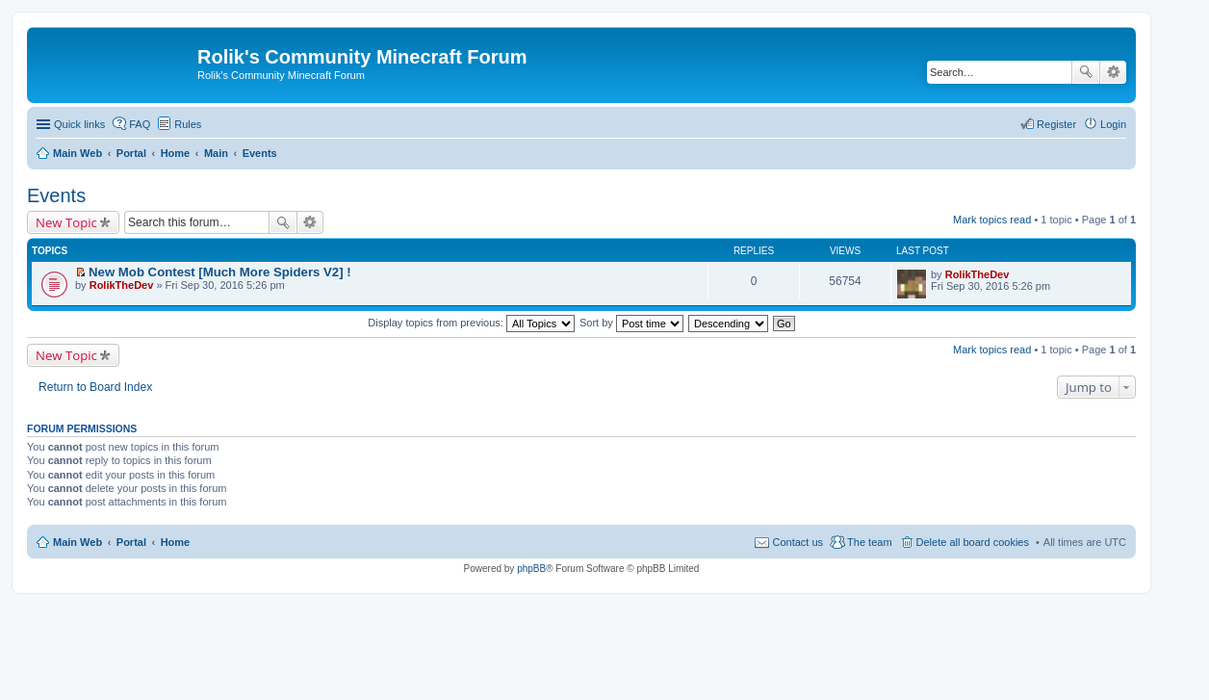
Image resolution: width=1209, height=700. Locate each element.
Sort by (631, 322)
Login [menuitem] (1113, 124)
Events (56, 195)
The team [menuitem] (869, 542)
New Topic (66, 222)
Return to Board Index (95, 387)
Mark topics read (992, 219)
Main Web (77, 542)
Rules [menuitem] (187, 124)
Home (176, 542)
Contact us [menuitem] (797, 542)
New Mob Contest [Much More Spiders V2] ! (220, 272)
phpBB (531, 568)
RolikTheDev (122, 285)
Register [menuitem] (1056, 124)
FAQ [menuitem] (139, 124)
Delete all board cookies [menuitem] (972, 542)
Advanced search (1113, 72)
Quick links (79, 124)
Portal (131, 153)
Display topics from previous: (471, 322)
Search (1085, 72)
